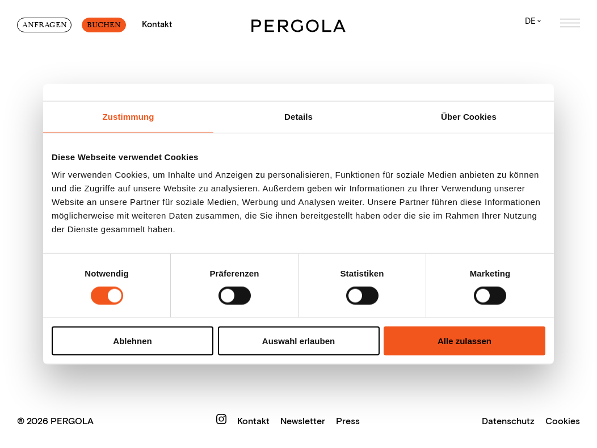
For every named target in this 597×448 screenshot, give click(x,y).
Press (348, 421)
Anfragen (44, 25)
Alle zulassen (464, 341)
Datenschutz (508, 421)
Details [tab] (298, 116)
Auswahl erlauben (298, 341)
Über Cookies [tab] (469, 116)
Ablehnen (132, 341)
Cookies (562, 421)
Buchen (104, 25)
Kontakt (254, 421)
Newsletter (303, 421)
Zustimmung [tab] (128, 116)
